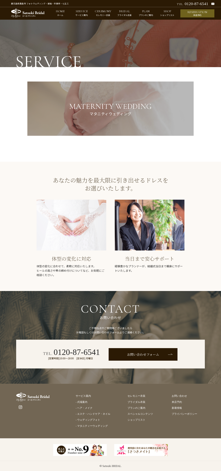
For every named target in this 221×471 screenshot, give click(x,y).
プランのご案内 (136, 408)
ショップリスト (136, 419)
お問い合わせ (179, 396)
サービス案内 (83, 396)
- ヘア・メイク (84, 408)
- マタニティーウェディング (92, 426)
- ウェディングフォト (88, 419)
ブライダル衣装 (136, 402)
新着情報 (177, 408)
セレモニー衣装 (136, 396)
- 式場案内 (81, 402)
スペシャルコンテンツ (140, 414)
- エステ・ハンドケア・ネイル (93, 414)
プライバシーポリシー (184, 414)
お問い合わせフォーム (143, 354)
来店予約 (177, 402)
